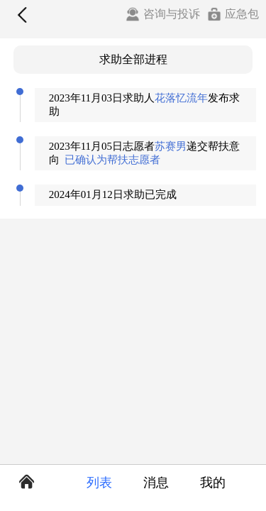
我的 (213, 483)
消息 (156, 483)
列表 (99, 483)
